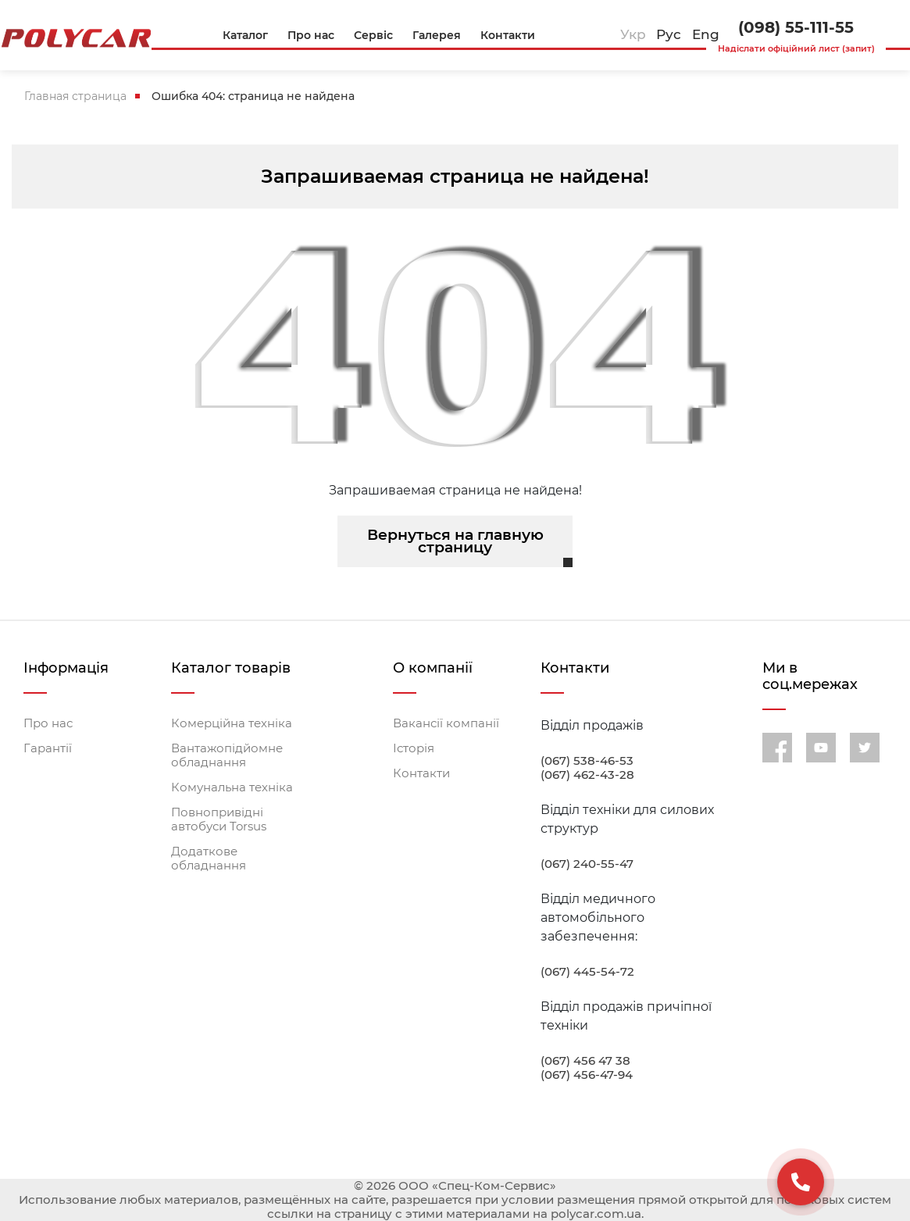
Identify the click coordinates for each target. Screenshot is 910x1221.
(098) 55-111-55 (796, 27)
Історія (413, 748)
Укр (633, 34)
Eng (705, 34)
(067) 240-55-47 (587, 864)
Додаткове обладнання (208, 858)
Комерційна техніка (231, 723)
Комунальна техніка (232, 787)
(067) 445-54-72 (587, 972)
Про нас (48, 723)
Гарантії (47, 748)
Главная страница (75, 96)
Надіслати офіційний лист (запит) (796, 48)
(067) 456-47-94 (587, 1075)
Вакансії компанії (446, 723)
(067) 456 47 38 (585, 1061)
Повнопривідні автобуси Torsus (218, 819)
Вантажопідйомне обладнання (227, 755)
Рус (668, 34)
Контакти (421, 773)
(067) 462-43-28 (587, 775)
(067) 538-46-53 (587, 761)
